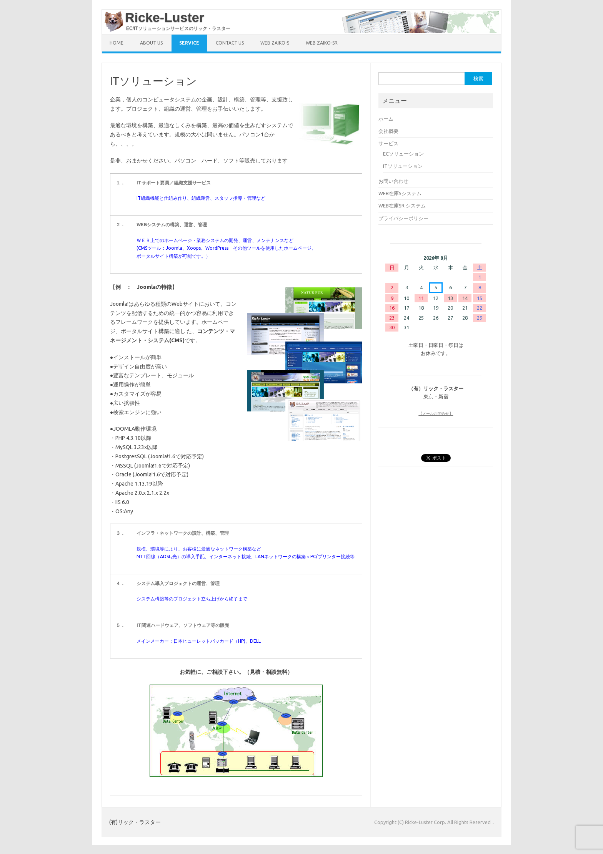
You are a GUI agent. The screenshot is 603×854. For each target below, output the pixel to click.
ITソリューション (403, 166)
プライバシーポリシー (403, 218)
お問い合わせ (393, 181)
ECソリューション (403, 153)
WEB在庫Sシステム (399, 193)
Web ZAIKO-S (274, 42)
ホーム (385, 118)
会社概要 (388, 131)
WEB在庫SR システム (402, 205)
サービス (388, 143)
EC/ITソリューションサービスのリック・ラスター (178, 28)
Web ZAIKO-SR (322, 42)
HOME (116, 42)
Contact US (230, 42)
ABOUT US (151, 42)
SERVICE (189, 42)
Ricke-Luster (164, 17)
